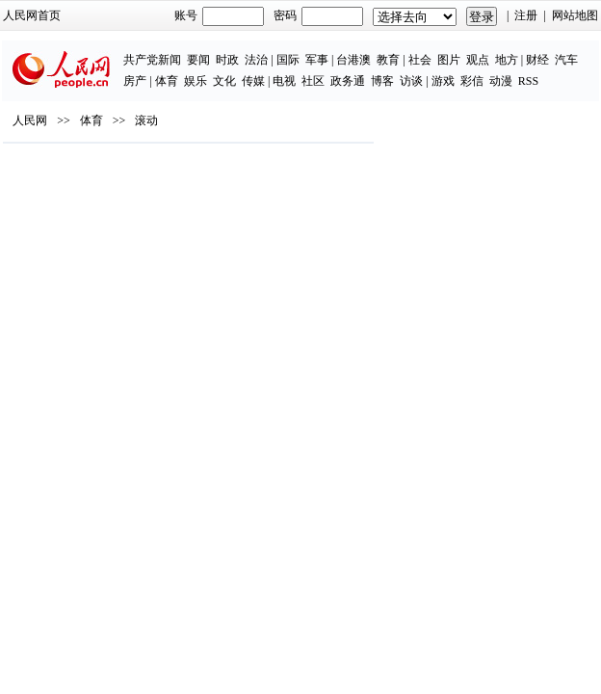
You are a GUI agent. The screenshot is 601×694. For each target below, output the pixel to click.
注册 (525, 15)
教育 (388, 60)
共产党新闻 (152, 60)
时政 (227, 60)
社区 (313, 81)
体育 (166, 81)
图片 (448, 60)
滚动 (146, 120)
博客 (382, 81)
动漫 (500, 81)
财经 (537, 60)
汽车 (566, 60)
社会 (419, 60)
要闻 (198, 60)
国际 (288, 60)
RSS (528, 81)
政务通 (347, 81)
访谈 (411, 81)
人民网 (30, 120)
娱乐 (195, 81)
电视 (284, 81)
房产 (134, 81)
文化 (224, 81)
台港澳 (353, 60)
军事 (316, 60)
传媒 (253, 81)
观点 (477, 60)
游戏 (443, 81)
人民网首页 (32, 15)
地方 (506, 60)
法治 (256, 60)
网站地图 (575, 15)
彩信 (471, 81)
